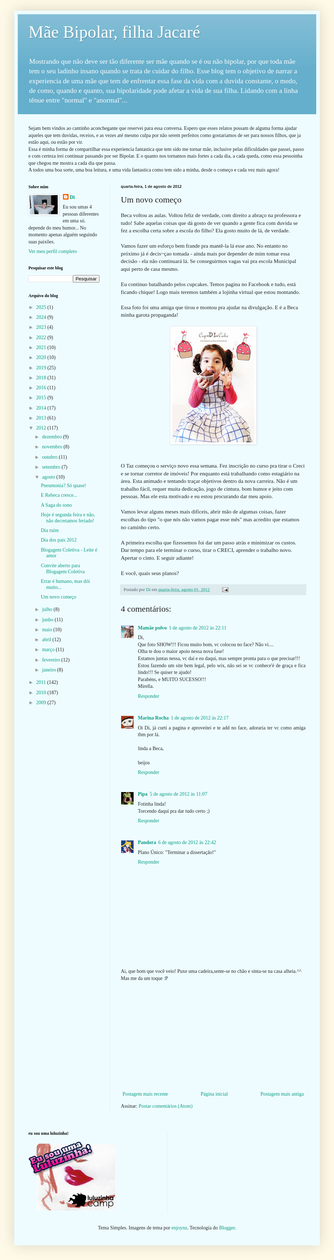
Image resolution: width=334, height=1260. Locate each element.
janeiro (49, 670)
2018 (42, 377)
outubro (50, 457)
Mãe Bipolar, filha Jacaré (114, 31)
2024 (42, 317)
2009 (42, 702)
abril (47, 639)
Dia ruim (50, 530)
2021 (42, 347)
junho (48, 619)
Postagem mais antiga (282, 1094)
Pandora (147, 842)
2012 (42, 428)
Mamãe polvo (152, 628)
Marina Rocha (153, 718)
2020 (42, 357)
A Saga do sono (56, 505)
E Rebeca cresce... (59, 495)
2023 (42, 327)
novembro (52, 446)
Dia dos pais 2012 (59, 540)
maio (47, 629)
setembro (51, 467)
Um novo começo (58, 597)
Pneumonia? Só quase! (63, 485)
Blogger (227, 1227)
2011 (41, 682)
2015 (42, 397)
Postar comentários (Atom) (166, 1106)
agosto (49, 477)
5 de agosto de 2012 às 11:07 (178, 794)
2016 (42, 387)
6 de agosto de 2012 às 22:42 (187, 842)
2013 (42, 418)
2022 (42, 337)
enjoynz (179, 1227)
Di (72, 197)
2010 (42, 692)
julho (47, 609)
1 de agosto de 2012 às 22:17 (200, 718)
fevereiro (51, 660)
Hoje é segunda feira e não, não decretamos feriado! (68, 517)
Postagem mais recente (145, 1094)
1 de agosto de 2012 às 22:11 (197, 628)
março (48, 649)
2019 (42, 367)
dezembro (52, 436)
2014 (42, 408)
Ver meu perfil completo (52, 251)
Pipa (142, 794)
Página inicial (214, 1094)
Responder (148, 696)
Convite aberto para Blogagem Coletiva (63, 568)
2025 (42, 307)
